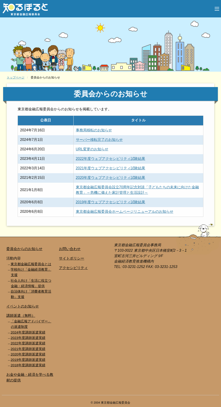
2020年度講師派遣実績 (28, 354)
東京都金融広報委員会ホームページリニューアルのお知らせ (124, 211)
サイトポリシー (71, 258)
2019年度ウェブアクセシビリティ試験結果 (110, 202)
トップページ (15, 77)
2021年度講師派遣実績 (28, 349)
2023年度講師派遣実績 (28, 338)
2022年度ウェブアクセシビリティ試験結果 (110, 159)
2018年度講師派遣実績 (28, 365)
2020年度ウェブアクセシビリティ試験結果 (110, 178)
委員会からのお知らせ (24, 249)
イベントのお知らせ (22, 306)
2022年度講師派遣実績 (28, 343)
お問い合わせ (70, 249)
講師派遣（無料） (20, 315)
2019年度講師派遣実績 (28, 360)
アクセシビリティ (73, 268)
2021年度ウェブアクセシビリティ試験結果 (110, 168)
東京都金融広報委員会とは (31, 264)
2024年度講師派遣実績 (28, 332)
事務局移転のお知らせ (94, 130)
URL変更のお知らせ (92, 149)
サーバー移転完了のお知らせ (99, 140)
